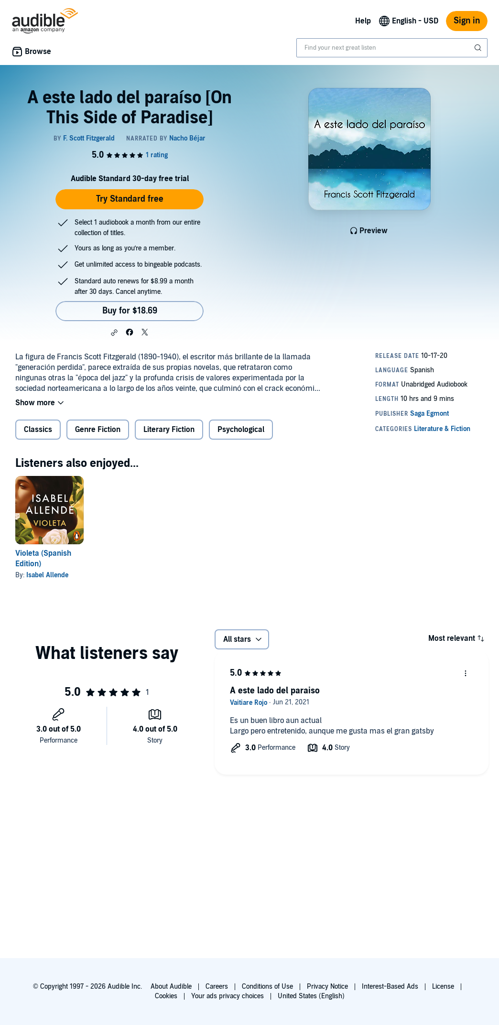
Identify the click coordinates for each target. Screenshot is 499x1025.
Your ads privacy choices (227, 996)
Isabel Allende (47, 575)
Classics (38, 429)
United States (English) (311, 996)
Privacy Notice (327, 986)
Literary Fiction (169, 429)
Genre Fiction (97, 429)
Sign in (467, 21)
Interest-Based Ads (390, 986)
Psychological (240, 429)
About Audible (171, 986)
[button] (114, 332)
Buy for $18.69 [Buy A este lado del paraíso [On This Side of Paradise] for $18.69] (129, 311)
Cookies (166, 996)
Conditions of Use (267, 986)
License (443, 986)
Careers (217, 986)
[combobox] (392, 47)
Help (363, 21)
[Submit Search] (479, 47)
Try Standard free (129, 199)
